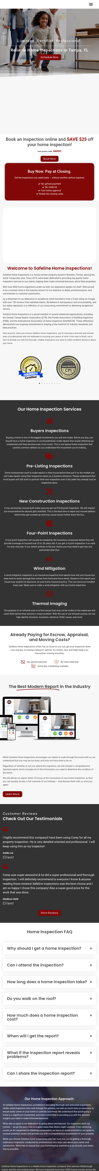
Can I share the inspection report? (41, 1073)
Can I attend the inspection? (35, 965)
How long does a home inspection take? (47, 982)
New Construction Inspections (49, 501)
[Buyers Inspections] (49, 421)
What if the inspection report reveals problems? (43, 1054)
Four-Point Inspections (49, 533)
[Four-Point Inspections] (49, 523)
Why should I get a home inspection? (44, 948)
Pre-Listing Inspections (49, 466)
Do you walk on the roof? (31, 998)
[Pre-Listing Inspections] (49, 456)
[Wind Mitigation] (49, 558)
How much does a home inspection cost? (42, 1017)
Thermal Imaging (49, 603)
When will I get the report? (33, 1036)
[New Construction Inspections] (49, 491)
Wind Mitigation (49, 568)
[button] (91, 4)
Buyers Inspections (49, 430)
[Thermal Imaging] (49, 593)
